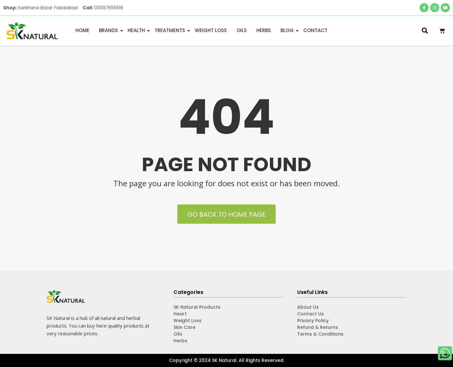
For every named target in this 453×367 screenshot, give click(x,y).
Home (82, 30)
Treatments (171, 30)
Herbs (263, 30)
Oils (241, 30)
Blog (288, 30)
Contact (315, 30)
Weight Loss (211, 30)
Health (137, 30)
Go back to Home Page (226, 214)
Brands (109, 30)
